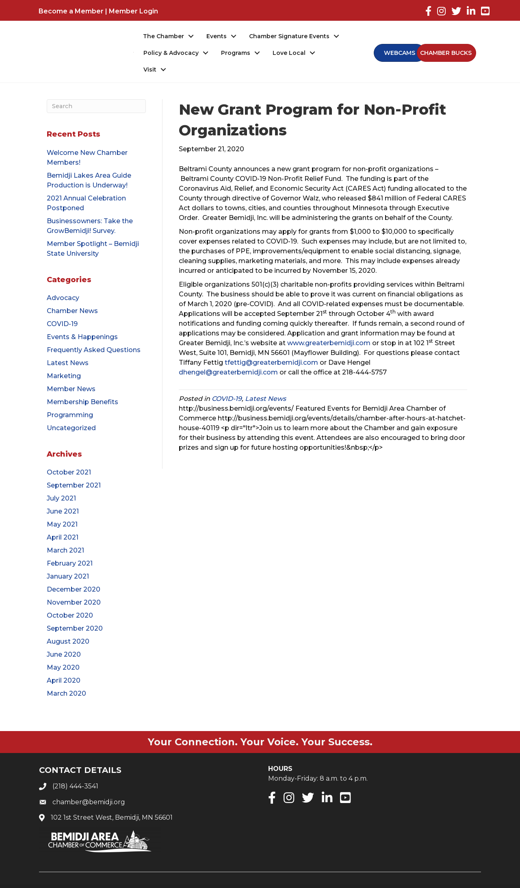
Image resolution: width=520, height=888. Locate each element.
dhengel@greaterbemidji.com (228, 357)
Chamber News (72, 295)
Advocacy (63, 282)
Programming (70, 399)
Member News (71, 373)
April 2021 (62, 522)
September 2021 (74, 470)
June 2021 (63, 496)
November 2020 (74, 587)
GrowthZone (351, 879)
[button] (444, 45)
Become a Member (71, 11)
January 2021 (68, 561)
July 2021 (61, 483)
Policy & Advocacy (171, 53)
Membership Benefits (82, 386)
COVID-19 (62, 308)
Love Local (289, 53)
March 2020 (66, 678)
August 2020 (68, 626)
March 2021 (65, 535)
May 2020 (63, 652)
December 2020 (73, 574)
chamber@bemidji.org (88, 786)
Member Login (133, 11)
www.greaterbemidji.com (328, 327)
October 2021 (69, 457)
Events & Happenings (82, 321)
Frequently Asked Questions (94, 334)
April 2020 (63, 665)
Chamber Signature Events (289, 36)
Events (217, 36)
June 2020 (64, 639)
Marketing (64, 360)
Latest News (68, 347)
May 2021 (62, 509)
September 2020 (75, 613)
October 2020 (70, 600)
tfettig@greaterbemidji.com (271, 347)
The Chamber (163, 36)
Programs (236, 53)
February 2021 (70, 548)
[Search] (96, 91)
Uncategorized (71, 412)
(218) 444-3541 (75, 771)
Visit (334, 53)
